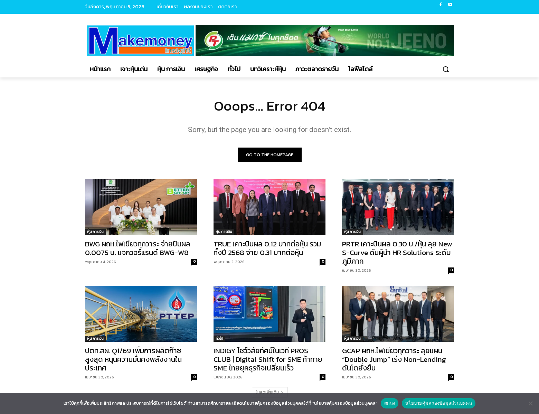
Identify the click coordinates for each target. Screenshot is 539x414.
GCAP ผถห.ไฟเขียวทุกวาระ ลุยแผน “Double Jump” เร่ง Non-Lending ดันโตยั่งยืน (394, 359)
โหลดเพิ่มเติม (270, 392)
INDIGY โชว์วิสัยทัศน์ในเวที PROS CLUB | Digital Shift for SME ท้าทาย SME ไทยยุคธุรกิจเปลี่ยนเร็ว (268, 359)
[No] (530, 403)
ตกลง (389, 403)
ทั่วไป (219, 338)
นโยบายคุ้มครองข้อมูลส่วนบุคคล (438, 403)
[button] (445, 69)
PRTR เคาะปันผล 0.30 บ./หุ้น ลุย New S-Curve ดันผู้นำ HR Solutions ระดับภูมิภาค (397, 252)
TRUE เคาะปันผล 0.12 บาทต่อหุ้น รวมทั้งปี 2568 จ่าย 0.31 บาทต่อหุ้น (267, 248)
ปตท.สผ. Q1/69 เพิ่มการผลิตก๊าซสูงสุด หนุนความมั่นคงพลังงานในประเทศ (133, 359)
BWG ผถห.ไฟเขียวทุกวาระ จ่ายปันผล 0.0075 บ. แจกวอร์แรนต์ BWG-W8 (137, 248)
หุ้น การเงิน (95, 231)
